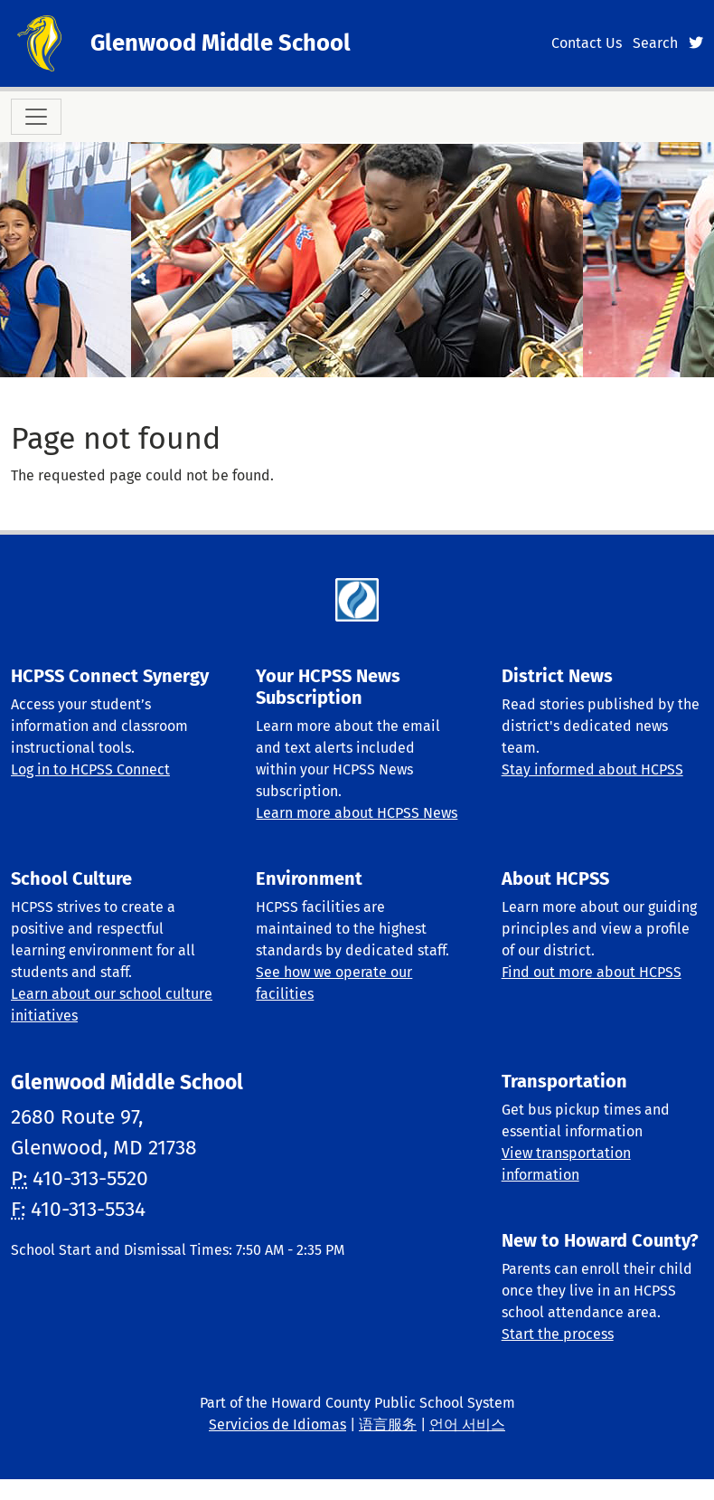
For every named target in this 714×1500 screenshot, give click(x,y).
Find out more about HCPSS (591, 972)
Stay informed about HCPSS (592, 769)
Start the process (558, 1334)
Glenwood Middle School (220, 43)
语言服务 (388, 1424)
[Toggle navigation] (36, 117)
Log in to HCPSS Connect (90, 769)
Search (655, 43)
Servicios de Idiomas (277, 1424)
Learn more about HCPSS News (356, 812)
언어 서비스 (467, 1424)
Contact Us (586, 43)
